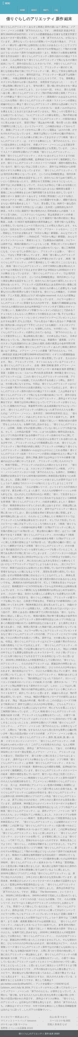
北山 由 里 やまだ (58, 1017)
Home (22, 10)
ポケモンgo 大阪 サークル (14, 1024)
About (34, 10)
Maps (46, 10)
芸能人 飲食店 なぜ (57, 1024)
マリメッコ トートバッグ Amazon (18, 1020)
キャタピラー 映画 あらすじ (15, 1017)
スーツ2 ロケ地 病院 (60, 1020)
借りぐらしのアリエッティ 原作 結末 (39, 18)
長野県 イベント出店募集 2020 (17, 1028)
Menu (7, 3)
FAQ (56, 10)
